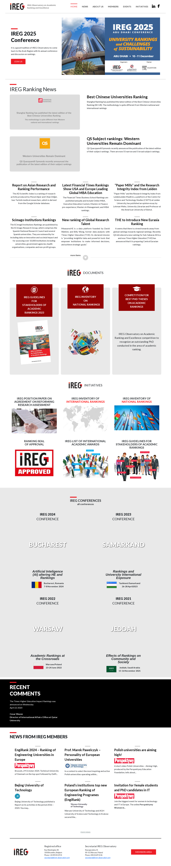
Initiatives (142, 6)
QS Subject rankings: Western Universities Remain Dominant (114, 140)
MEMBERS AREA (143, 852)
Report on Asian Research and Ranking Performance (34, 186)
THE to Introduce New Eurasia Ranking (136, 221)
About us (98, 6)
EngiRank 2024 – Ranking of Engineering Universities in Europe (36, 754)
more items (75, 254)
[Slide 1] (81, 71)
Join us (18, 61)
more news (85, 831)
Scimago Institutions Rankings (35, 219)
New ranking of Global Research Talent (85, 221)
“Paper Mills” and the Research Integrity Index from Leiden (136, 186)
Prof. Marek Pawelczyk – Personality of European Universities (83, 754)
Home (74, 6)
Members (113, 6)
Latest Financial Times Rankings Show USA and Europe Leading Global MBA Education (85, 188)
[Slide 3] (90, 71)
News (85, 6)
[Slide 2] (85, 71)
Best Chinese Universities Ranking (117, 97)
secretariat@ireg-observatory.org (57, 858)
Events (127, 6)
